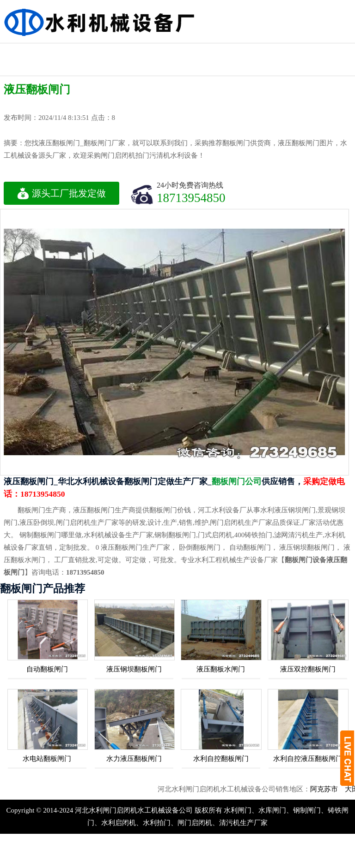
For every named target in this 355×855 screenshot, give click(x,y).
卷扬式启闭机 (126, 51)
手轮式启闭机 (126, 67)
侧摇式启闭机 (328, 51)
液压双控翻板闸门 (308, 669)
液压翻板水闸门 (220, 669)
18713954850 (191, 197)
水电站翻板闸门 (47, 758)
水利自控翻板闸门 (221, 758)
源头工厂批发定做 (61, 193)
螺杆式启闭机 (227, 51)
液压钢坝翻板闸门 (134, 669)
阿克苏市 (331, 789)
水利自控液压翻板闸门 (308, 758)
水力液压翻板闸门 (134, 758)
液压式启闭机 (25, 51)
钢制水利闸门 (176, 51)
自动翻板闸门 (47, 669)
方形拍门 (277, 51)
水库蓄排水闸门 (76, 59)
